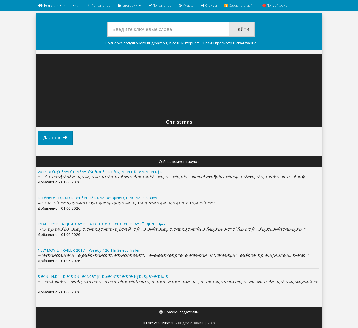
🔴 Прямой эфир (274, 5)
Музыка (186, 5)
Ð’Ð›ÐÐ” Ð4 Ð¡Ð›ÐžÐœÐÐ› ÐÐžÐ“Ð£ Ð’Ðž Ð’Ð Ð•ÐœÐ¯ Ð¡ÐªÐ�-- (101, 223)
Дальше (55, 137)
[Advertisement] (179, 87)
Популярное (98, 5)
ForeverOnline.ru (59, 5)
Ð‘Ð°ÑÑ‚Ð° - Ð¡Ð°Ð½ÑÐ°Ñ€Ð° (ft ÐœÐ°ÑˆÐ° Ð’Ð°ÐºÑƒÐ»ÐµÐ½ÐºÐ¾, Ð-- (104, 276)
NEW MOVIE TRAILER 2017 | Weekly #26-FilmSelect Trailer (89, 250)
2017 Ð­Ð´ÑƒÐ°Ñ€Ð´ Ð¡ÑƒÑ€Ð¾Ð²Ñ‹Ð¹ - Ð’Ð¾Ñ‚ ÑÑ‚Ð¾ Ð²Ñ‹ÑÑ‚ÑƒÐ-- (101, 171)
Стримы (209, 5)
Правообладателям (179, 311)
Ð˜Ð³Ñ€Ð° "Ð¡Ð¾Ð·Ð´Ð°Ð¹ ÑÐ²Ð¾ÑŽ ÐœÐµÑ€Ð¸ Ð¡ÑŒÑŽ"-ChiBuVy (97, 197)
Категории (129, 5)
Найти (241, 29)
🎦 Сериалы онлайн (239, 5)
